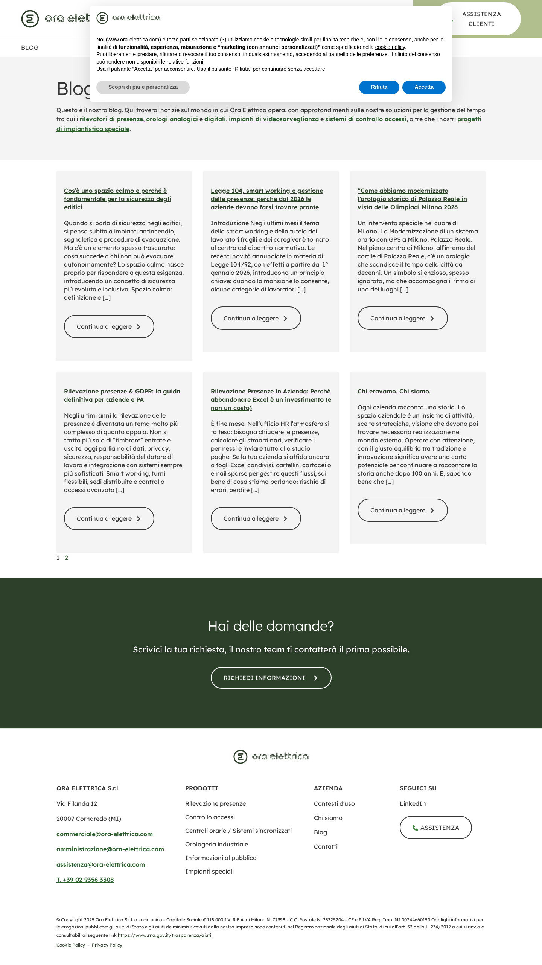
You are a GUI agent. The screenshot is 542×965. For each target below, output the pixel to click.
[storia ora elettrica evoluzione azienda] (403, 510)
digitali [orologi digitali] (215, 119)
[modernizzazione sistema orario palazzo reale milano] (403, 318)
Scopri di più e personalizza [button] (143, 87)
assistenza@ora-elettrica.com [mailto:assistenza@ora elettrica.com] (100, 864)
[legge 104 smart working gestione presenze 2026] (256, 318)
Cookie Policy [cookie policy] (70, 945)
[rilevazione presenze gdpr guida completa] (109, 518)
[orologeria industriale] (216, 844)
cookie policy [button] (390, 47)
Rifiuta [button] (379, 87)
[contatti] (271, 678)
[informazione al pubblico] (221, 858)
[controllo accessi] (210, 817)
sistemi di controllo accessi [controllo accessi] (365, 119)
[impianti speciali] (209, 871)
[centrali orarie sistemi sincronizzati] (238, 830)
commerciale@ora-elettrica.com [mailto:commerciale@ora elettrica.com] (104, 834)
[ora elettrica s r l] (443, 803)
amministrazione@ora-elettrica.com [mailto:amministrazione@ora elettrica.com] (110, 849)
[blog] (357, 832)
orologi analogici (172, 119)
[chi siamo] (357, 818)
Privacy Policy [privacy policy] (107, 945)
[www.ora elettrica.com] (69, 19)
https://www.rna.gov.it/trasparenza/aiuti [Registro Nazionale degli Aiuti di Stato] (164, 935)
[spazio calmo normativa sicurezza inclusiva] (109, 326)
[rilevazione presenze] (215, 803)
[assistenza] (477, 18)
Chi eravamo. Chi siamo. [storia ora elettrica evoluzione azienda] (394, 391)
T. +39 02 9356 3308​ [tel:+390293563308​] (85, 879)
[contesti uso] (357, 803)
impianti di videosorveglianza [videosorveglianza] (274, 119)
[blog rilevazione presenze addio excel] (256, 518)
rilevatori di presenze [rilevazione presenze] (111, 119)
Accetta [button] (424, 87)
